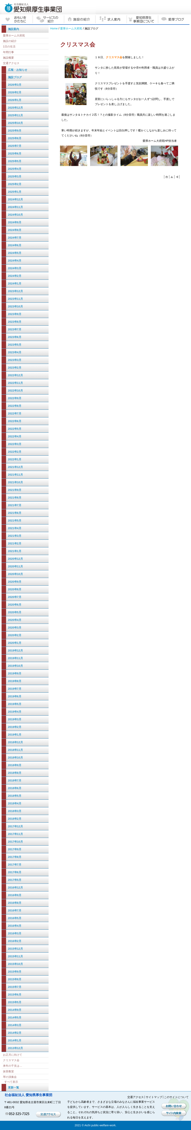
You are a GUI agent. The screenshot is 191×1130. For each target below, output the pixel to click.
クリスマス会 (11, 1060)
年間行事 (8, 52)
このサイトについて (176, 1097)
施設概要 (8, 57)
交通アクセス (11, 63)
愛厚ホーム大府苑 (71, 28)
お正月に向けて (12, 1054)
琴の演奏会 (10, 1076)
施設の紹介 (10, 41)
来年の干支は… (12, 1065)
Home (54, 28)
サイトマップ (154, 1097)
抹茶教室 (8, 1071)
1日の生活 (9, 46)
